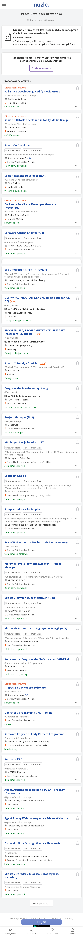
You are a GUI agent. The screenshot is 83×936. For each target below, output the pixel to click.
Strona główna (10, 931)
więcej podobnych (41, 903)
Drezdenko (12, 804)
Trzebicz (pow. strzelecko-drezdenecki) (26, 860)
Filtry (41, 922)
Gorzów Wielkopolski (17, 161)
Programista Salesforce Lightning (26, 388)
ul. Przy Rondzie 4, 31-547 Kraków (24, 745)
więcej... (37, 276)
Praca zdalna (36, 918)
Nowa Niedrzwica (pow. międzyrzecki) (25, 461)
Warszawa (12, 403)
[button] (77, 88)
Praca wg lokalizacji (18, 918)
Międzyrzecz (13, 670)
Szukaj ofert (31, 931)
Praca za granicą (54, 918)
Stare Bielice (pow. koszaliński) (22, 775)
